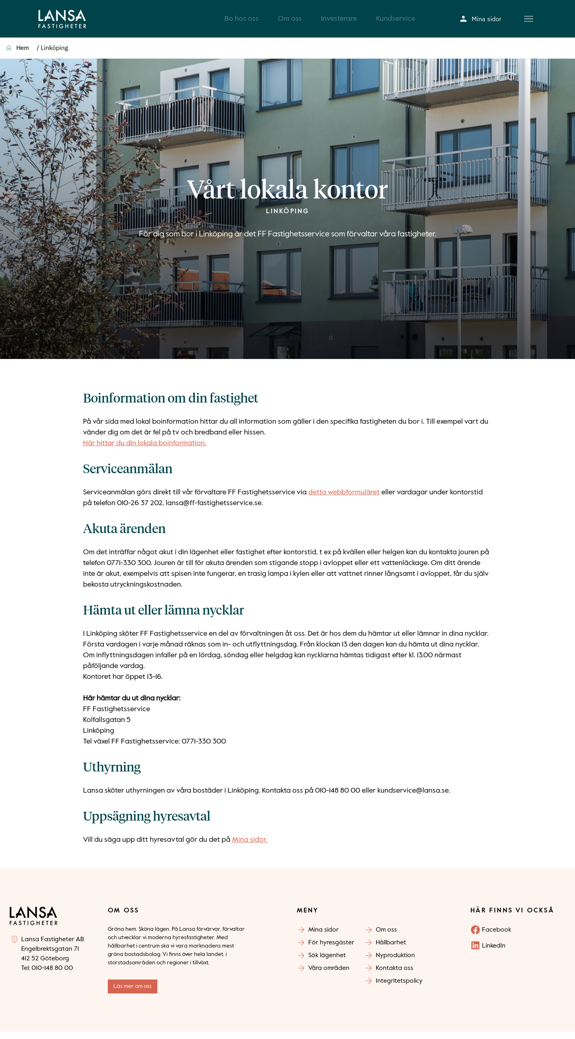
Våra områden (328, 975)
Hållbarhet (391, 950)
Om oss (290, 22)
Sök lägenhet (327, 963)
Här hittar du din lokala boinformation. (144, 450)
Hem (22, 55)
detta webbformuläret (344, 499)
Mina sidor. (250, 847)
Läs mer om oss (132, 993)
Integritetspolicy (399, 988)
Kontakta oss (394, 975)
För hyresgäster (331, 950)
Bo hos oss (241, 22)
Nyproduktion (395, 963)
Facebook (496, 937)
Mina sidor (481, 22)
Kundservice (395, 22)
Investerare (339, 22)
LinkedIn (494, 953)
